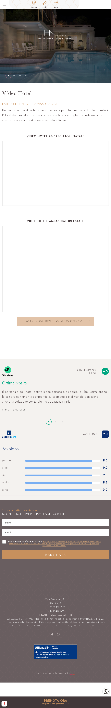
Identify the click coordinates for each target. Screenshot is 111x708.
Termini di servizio (83, 626)
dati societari (13, 619)
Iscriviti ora (55, 555)
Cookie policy (19, 622)
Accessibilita (33, 622)
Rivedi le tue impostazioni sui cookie (89, 622)
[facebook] (52, 636)
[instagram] (59, 636)
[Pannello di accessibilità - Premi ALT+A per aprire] (4, 704)
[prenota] (55, 702)
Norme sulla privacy (64, 626)
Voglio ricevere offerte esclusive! (54, 543)
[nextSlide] (8, 75)
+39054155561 (56, 607)
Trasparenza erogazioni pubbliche (56, 622)
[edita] (72, 673)
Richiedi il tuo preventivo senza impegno (57, 321)
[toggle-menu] (4, 4)
